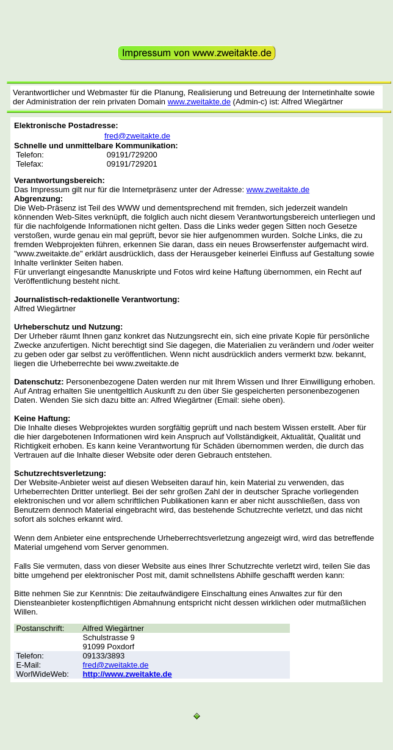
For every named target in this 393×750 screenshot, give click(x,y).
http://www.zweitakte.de (127, 674)
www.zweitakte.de (199, 101)
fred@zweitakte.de (137, 135)
